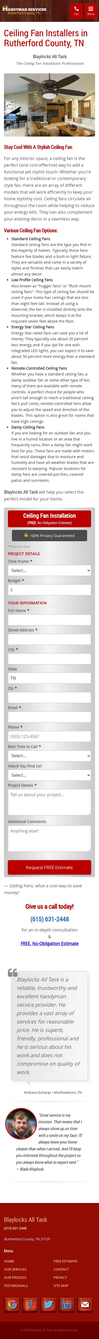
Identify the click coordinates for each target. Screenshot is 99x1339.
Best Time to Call (24, 747)
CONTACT (61, 1269)
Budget (16, 581)
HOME (9, 1261)
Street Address (22, 630)
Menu (92, 10)
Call (76, 11)
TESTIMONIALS (16, 1285)
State (12, 669)
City (13, 650)
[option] (49, 104)
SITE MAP (61, 1285)
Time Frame (20, 561)
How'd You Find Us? (25, 766)
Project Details (22, 785)
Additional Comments (27, 822)
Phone (15, 727)
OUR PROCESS (15, 1277)
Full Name (18, 611)
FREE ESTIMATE (65, 1261)
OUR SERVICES (15, 1269)
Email (14, 708)
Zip (12, 688)
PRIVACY (60, 1277)
